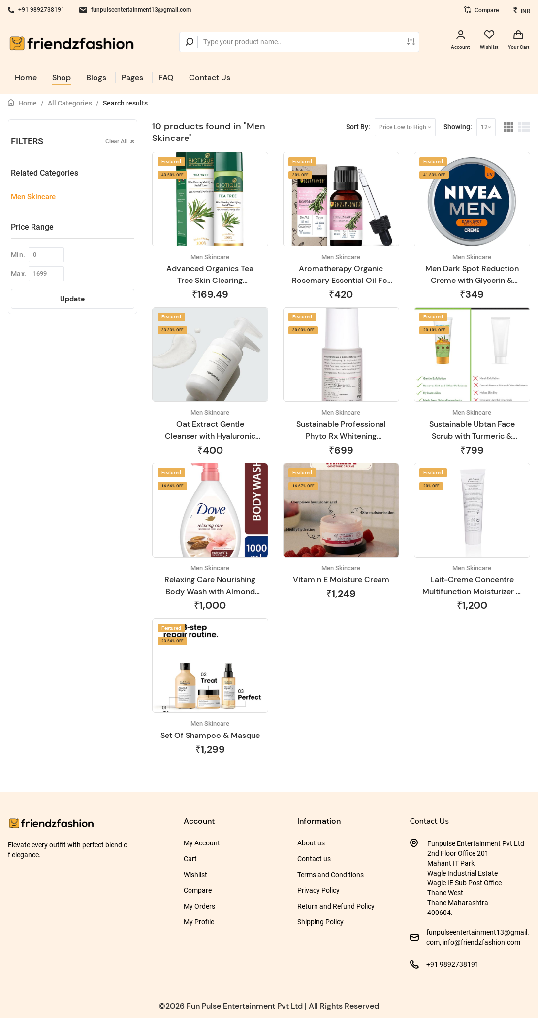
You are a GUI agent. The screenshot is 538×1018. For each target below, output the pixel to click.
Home (26, 77)
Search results (125, 103)
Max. (19, 274)
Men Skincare (33, 196)
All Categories (70, 103)
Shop (61, 77)
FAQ (166, 77)
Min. (18, 255)
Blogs (96, 77)
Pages (132, 77)
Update (72, 298)
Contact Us (209, 77)
